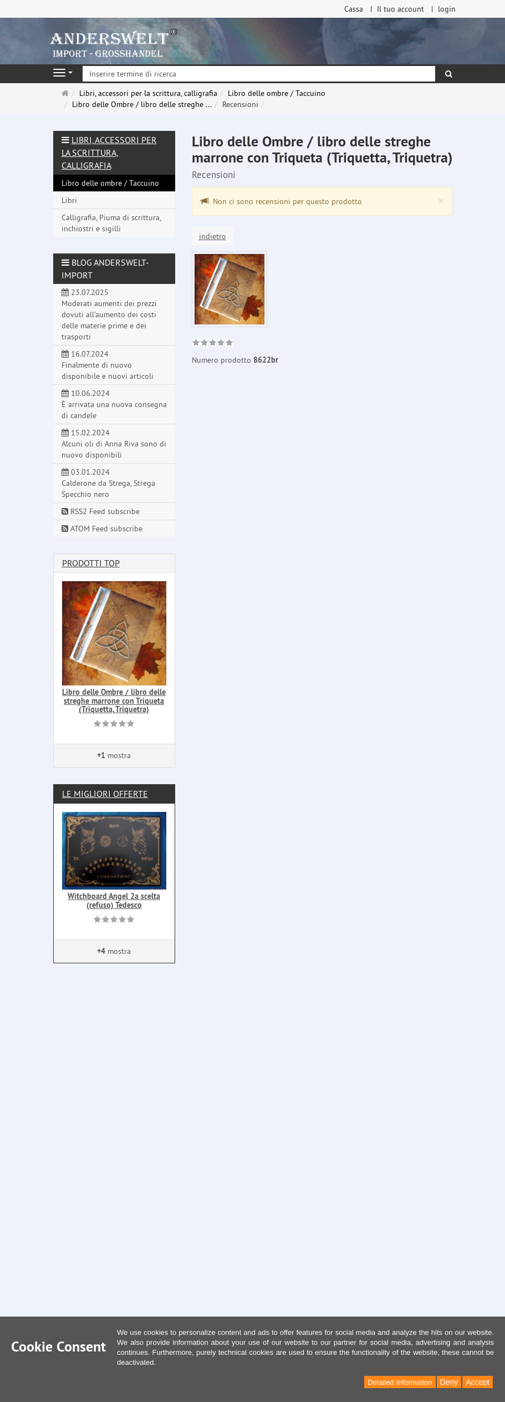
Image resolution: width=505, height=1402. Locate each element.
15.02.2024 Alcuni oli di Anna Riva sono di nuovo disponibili (114, 444)
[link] (212, 344)
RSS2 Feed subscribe (101, 511)
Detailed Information (400, 1382)
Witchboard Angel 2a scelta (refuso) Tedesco (114, 900)
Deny (449, 1382)
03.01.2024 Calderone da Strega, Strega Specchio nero (108, 483)
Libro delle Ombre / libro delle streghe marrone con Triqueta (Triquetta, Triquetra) (114, 700)
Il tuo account (400, 9)
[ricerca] (449, 73)
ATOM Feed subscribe (102, 529)
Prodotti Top (91, 562)
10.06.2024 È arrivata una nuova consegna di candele (114, 404)
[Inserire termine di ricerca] (259, 73)
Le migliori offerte (105, 793)
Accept (477, 1382)
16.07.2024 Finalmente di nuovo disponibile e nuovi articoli (108, 365)
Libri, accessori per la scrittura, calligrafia (109, 152)
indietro (212, 236)
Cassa (353, 9)
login (447, 9)
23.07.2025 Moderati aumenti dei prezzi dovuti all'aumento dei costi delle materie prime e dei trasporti (109, 314)
